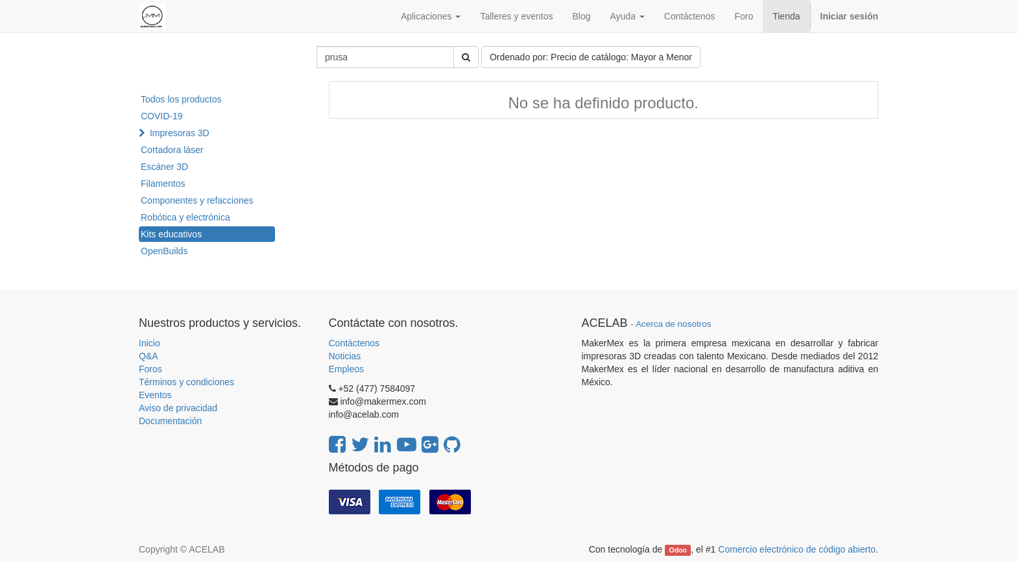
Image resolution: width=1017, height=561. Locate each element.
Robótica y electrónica (185, 217)
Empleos (346, 369)
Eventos (155, 395)
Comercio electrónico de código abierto (797, 549)
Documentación (170, 421)
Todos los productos (181, 99)
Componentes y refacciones (197, 200)
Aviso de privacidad (178, 408)
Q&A (148, 356)
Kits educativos (171, 234)
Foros (150, 369)
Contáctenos (354, 343)
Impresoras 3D (179, 133)
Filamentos (163, 183)
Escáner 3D (164, 166)
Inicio (149, 343)
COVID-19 (162, 116)
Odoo (678, 550)
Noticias (345, 356)
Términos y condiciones (186, 382)
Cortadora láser (172, 150)
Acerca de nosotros (673, 324)
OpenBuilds (164, 251)
